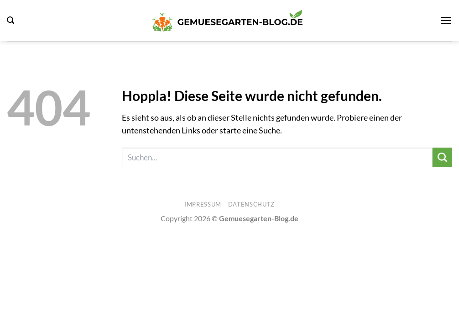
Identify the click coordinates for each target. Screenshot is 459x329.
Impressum (202, 204)
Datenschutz (251, 204)
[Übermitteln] (442, 157)
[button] (10, 20)
